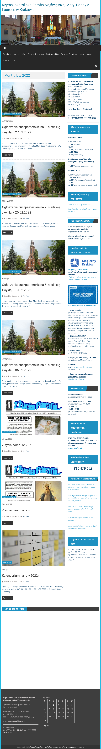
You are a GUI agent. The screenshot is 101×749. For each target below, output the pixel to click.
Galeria (6, 60)
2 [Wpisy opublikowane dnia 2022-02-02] (53, 705)
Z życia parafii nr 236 (16, 510)
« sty (44, 726)
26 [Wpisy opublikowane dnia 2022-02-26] (68, 717)
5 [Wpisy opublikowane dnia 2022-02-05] (67, 705)
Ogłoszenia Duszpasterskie (12, 114)
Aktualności (19, 54)
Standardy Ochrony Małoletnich (79, 205)
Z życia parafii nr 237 (16, 445)
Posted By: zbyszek (10, 138)
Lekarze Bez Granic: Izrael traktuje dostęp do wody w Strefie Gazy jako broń (81, 509)
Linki (13, 60)
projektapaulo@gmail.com (81, 367)
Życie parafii (51, 54)
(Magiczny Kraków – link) (78, 269)
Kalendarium (7, 562)
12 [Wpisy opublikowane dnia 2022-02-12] (68, 709)
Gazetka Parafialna (69, 54)
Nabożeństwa (86, 54)
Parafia (6, 54)
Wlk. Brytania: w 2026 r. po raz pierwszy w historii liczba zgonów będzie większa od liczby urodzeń (82, 498)
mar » (49, 726)
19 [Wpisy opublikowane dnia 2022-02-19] (68, 713)
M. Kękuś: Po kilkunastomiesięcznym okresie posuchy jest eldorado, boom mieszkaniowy (81, 487)
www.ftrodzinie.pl (75, 448)
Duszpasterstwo (35, 54)
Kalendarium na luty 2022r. (20, 575)
